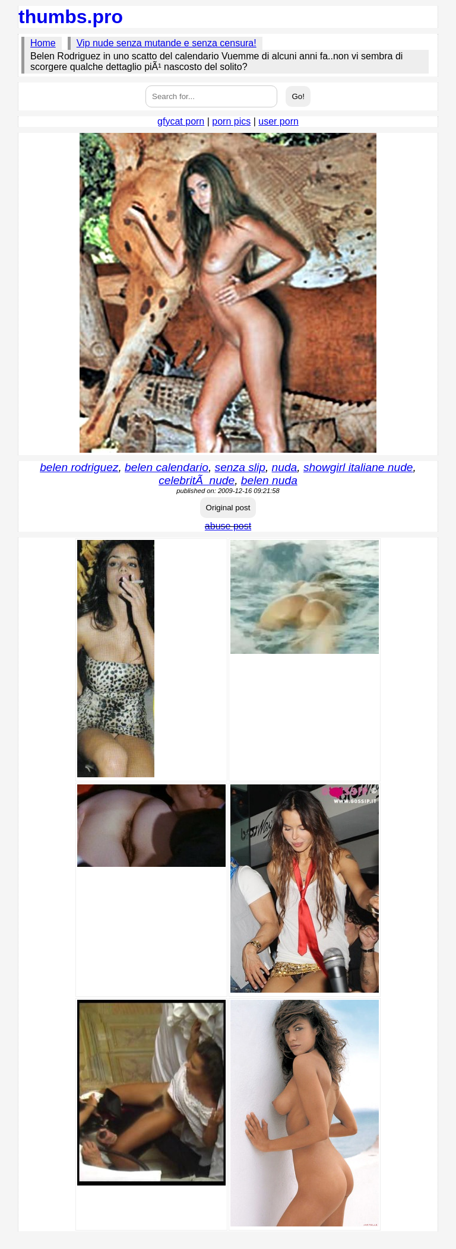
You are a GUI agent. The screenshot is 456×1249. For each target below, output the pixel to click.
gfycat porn (180, 121)
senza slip (240, 467)
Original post (228, 507)
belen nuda (269, 480)
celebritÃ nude (197, 480)
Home (43, 43)
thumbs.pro (70, 16)
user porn (278, 121)
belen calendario (166, 467)
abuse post (228, 526)
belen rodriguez (79, 467)
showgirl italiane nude (358, 467)
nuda (284, 467)
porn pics (231, 121)
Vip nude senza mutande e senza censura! (166, 43)
